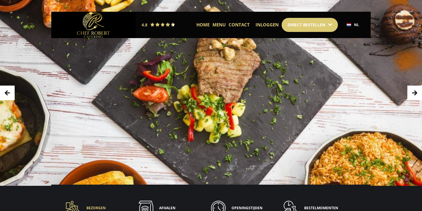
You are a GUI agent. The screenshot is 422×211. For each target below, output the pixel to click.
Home (203, 25)
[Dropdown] (310, 25)
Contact (239, 25)
